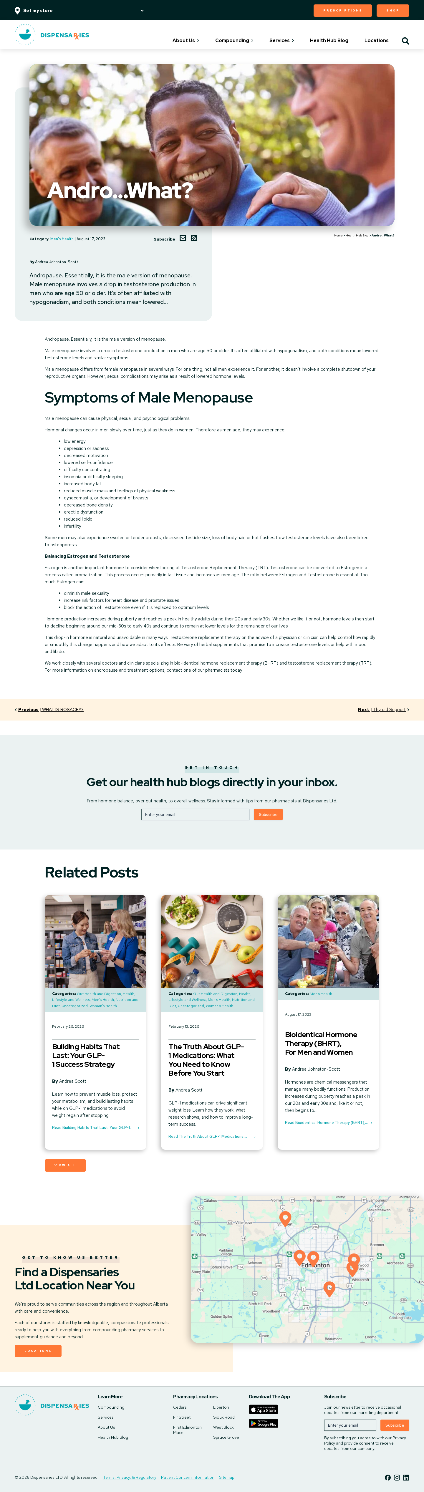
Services (281, 40)
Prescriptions (342, 10)
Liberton (221, 1407)
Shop (393, 10)
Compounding (234, 40)
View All (65, 1165)
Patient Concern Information (187, 1477)
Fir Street (182, 1417)
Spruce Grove (226, 1437)
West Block (223, 1427)
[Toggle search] (405, 41)
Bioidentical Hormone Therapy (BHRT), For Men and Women (321, 1043)
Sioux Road (224, 1417)
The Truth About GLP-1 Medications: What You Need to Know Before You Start (206, 1060)
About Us (186, 40)
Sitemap (226, 1477)
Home (338, 235)
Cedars (180, 1407)
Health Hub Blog (329, 40)
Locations (377, 40)
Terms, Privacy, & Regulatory (129, 1477)
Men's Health (62, 238)
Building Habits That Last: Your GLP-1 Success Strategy (86, 1055)
